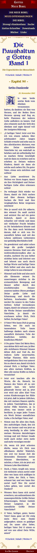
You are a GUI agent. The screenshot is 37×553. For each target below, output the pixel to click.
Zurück (9, 74)
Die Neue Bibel (18, 12)
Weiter (27, 74)
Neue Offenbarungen (18, 16)
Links (23, 32)
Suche (31, 24)
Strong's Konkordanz (14, 24)
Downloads (28, 28)
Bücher (14, 32)
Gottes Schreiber (11, 28)
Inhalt (19, 74)
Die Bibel (18, 20)
